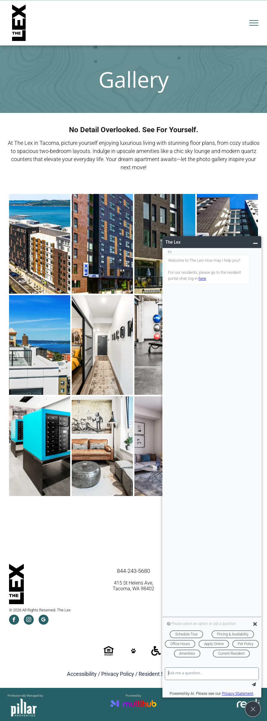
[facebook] (14, 620)
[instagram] (29, 620)
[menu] (254, 23)
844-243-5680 (133, 571)
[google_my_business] (44, 620)
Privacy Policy (117, 674)
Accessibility (82, 674)
